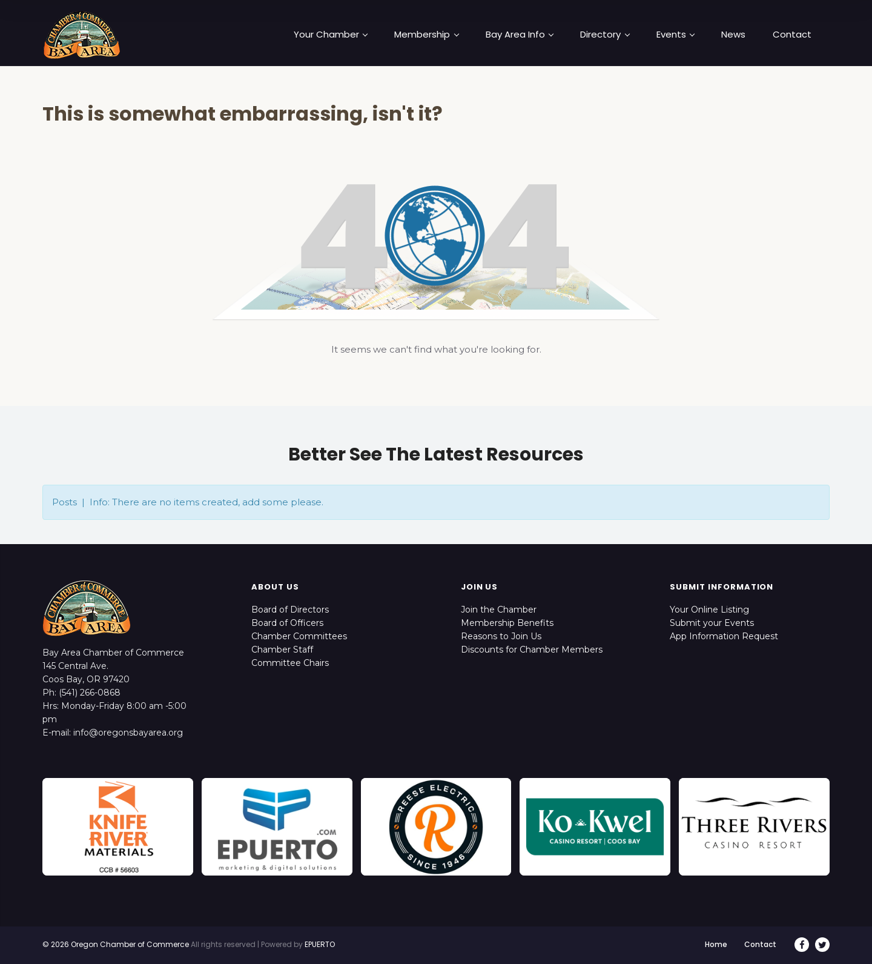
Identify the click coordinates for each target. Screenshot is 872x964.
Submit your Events (712, 622)
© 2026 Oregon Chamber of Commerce (115, 944)
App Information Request (724, 636)
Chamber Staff (282, 649)
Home (716, 944)
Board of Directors (290, 609)
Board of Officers (287, 622)
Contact (760, 944)
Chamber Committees (299, 636)
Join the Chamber (499, 609)
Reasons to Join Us (501, 636)
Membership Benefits (507, 622)
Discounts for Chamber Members (532, 649)
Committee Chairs (290, 662)
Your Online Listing (709, 609)
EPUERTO (320, 944)
